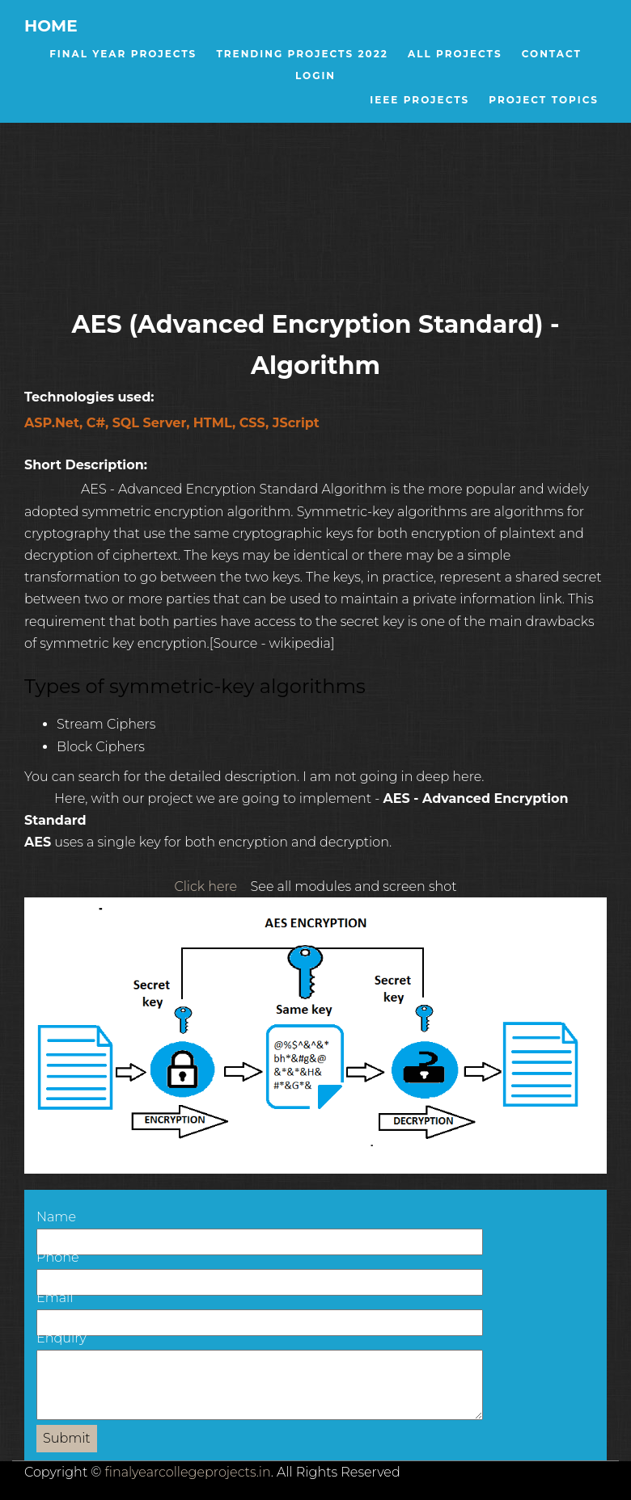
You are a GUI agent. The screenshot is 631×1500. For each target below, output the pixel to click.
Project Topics (544, 100)
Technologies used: (98, 397)
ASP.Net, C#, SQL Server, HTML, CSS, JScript (172, 423)
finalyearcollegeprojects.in (188, 1472)
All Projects (455, 54)
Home (51, 26)
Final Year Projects (123, 54)
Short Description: (95, 465)
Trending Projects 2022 (301, 54)
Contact (552, 54)
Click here (205, 886)
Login (315, 75)
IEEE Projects (419, 100)
